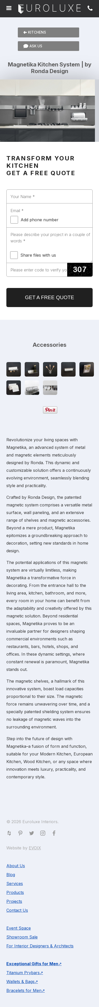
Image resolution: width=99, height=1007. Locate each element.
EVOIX (35, 847)
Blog (10, 874)
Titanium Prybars (23, 972)
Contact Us (17, 910)
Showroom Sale (22, 937)
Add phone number (34, 220)
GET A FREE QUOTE (49, 297)
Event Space (18, 928)
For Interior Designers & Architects (40, 945)
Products (15, 892)
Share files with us (33, 255)
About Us (15, 865)
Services (14, 883)
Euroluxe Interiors (49, 9)
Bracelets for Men (23, 990)
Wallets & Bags (20, 981)
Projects (14, 901)
